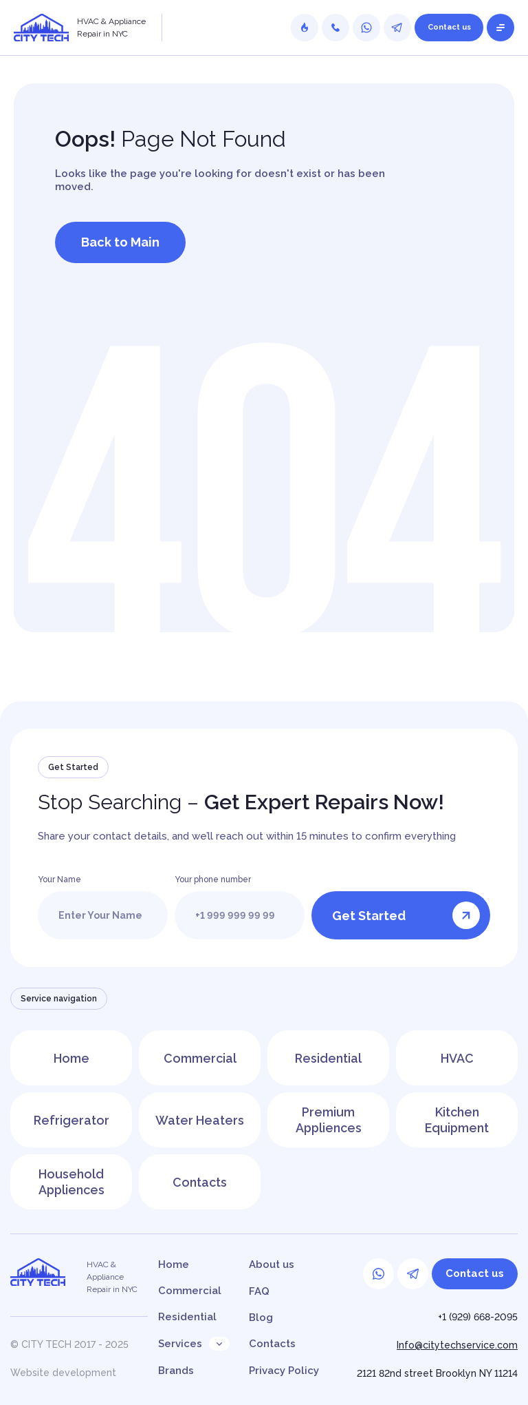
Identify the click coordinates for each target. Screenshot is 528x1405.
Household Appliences (71, 1182)
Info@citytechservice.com (457, 1345)
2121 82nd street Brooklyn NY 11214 (437, 1373)
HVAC (457, 1057)
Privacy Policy (284, 1370)
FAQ (259, 1291)
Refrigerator (71, 1119)
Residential (328, 1057)
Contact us (449, 27)
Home (71, 1057)
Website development (63, 1372)
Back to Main (120, 242)
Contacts (200, 1181)
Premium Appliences (328, 1120)
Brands (176, 1370)
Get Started (406, 915)
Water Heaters (199, 1119)
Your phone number (213, 879)
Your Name (59, 879)
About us (271, 1264)
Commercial (200, 1057)
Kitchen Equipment (457, 1120)
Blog (261, 1317)
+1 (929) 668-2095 (478, 1316)
